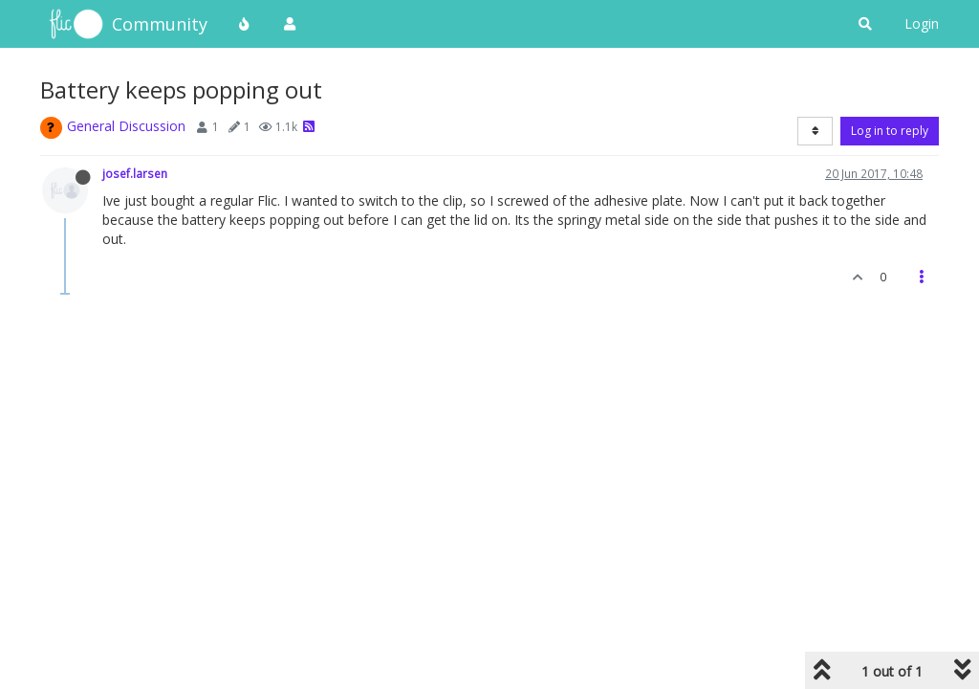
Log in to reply (889, 130)
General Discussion (126, 126)
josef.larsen (134, 173)
